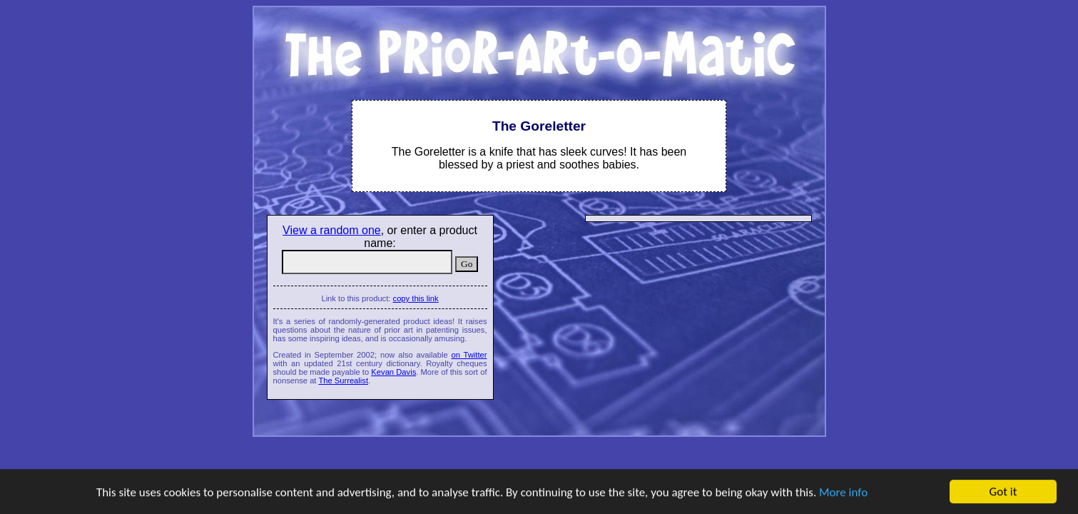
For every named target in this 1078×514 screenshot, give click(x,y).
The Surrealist (343, 380)
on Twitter (469, 355)
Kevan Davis (393, 372)
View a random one (332, 230)
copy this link (416, 298)
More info (843, 492)
